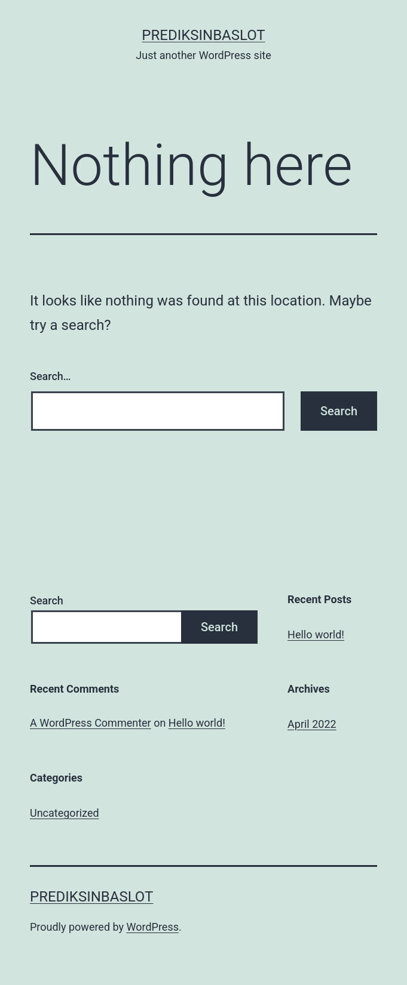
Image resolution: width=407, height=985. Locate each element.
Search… (50, 376)
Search (46, 600)
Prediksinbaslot (203, 35)
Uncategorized (64, 813)
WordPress (153, 927)
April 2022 (311, 724)
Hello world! (315, 634)
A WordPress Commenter (90, 723)
